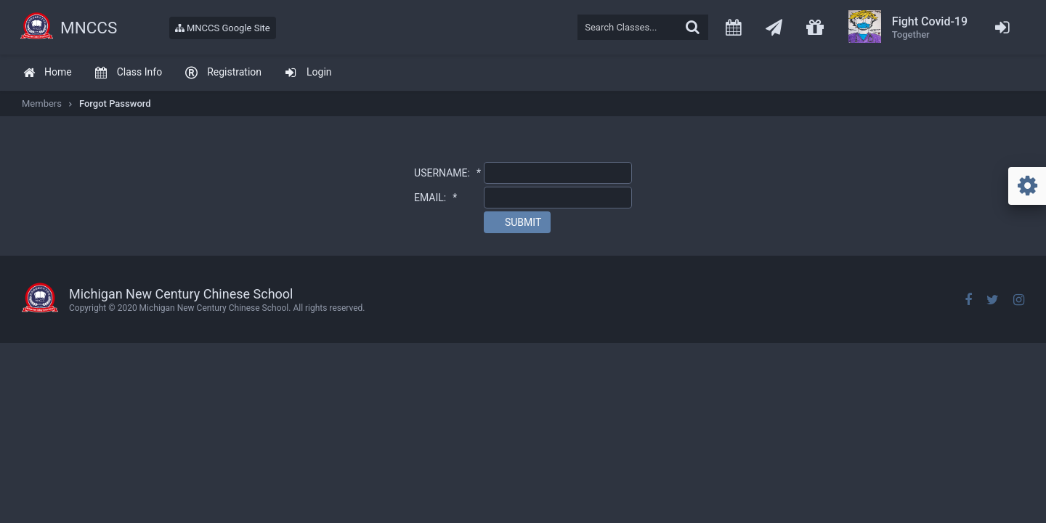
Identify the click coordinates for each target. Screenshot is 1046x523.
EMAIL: (435, 197)
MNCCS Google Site (222, 28)
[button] (517, 222)
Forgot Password (115, 103)
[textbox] (642, 27)
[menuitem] (47, 73)
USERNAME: (447, 173)
